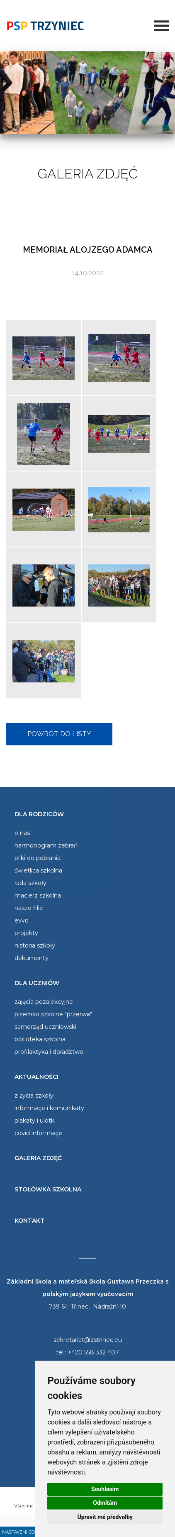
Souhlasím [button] (105, 1489)
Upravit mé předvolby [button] (105, 1517)
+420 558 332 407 (93, 1352)
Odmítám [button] (105, 1502)
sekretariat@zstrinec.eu (87, 1340)
